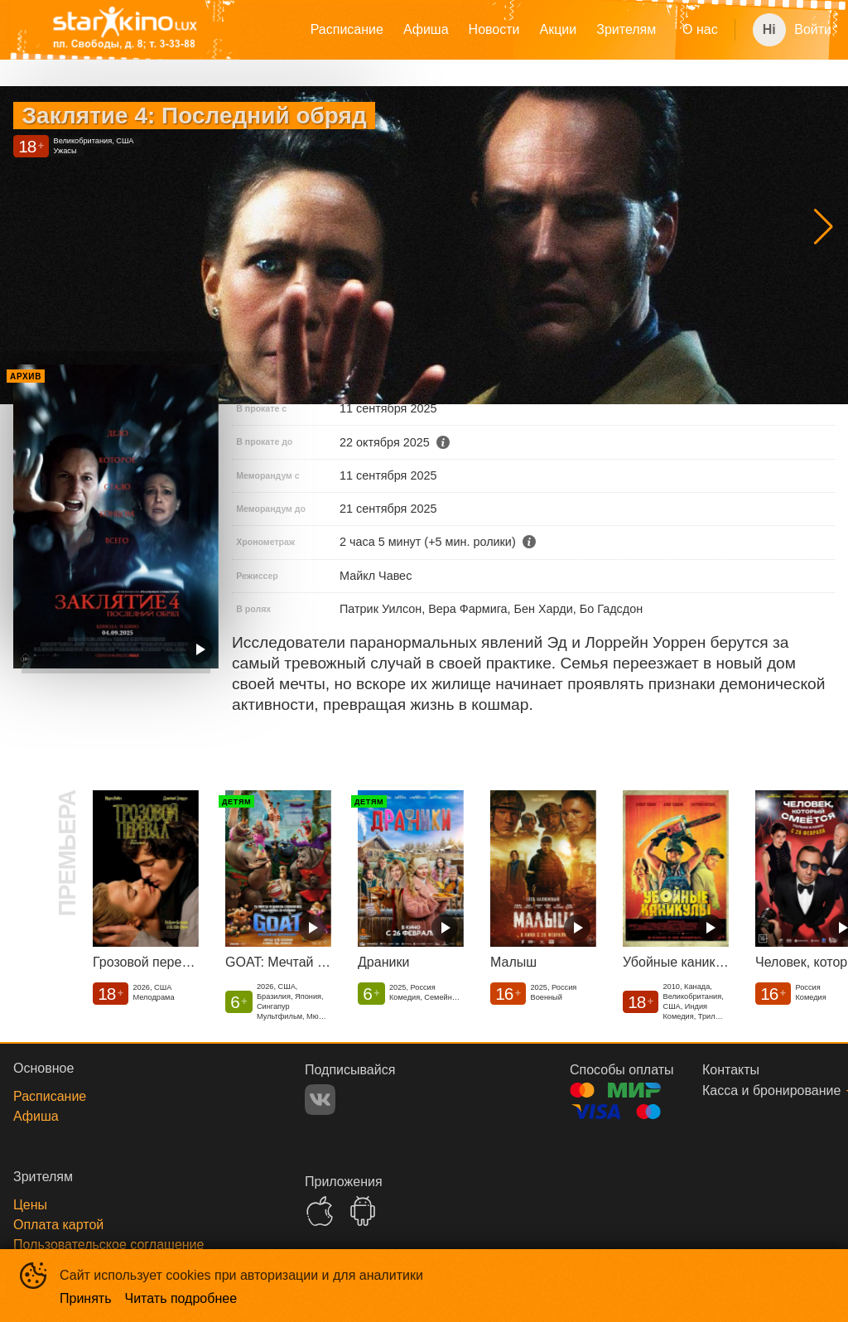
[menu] (495, 30)
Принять (86, 1298)
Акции (558, 29)
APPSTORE (320, 1211)
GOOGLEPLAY (363, 1211)
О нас (700, 29)
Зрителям (626, 29)
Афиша (426, 29)
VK (320, 1099)
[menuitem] (347, 30)
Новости (494, 29)
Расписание (347, 29)
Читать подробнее (181, 1298)
